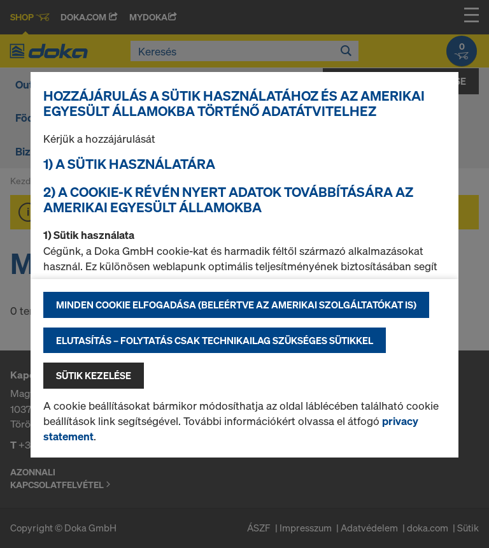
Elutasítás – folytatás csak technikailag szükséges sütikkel (214, 340)
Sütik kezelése (93, 375)
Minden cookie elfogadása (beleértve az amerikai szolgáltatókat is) (236, 304)
